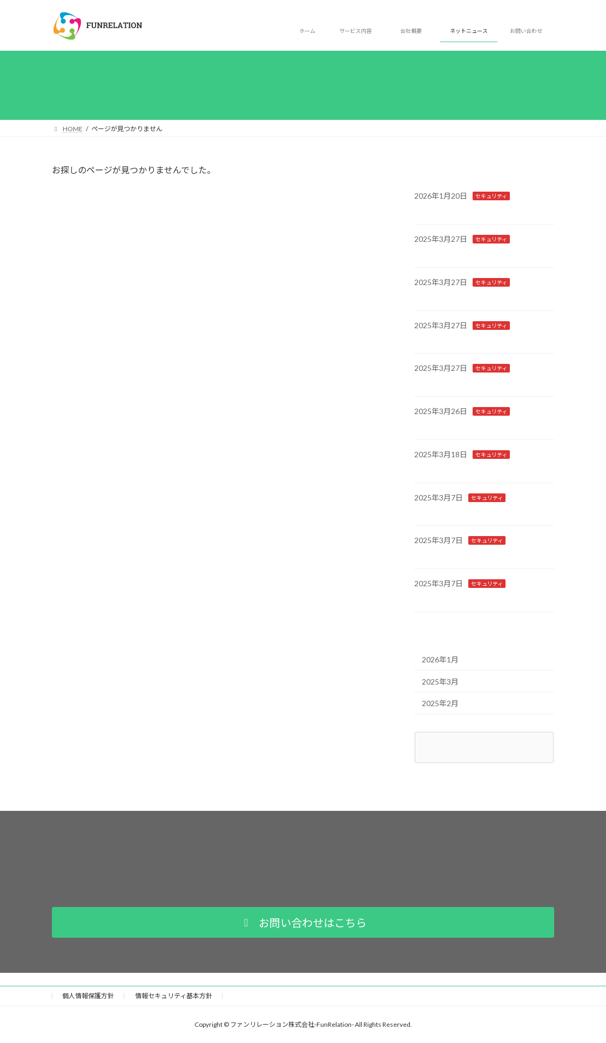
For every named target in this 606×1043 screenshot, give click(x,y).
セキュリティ (491, 196)
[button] (303, 922)
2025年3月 (440, 681)
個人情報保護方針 (88, 996)
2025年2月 (440, 703)
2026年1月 (440, 659)
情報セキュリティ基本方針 (173, 996)
